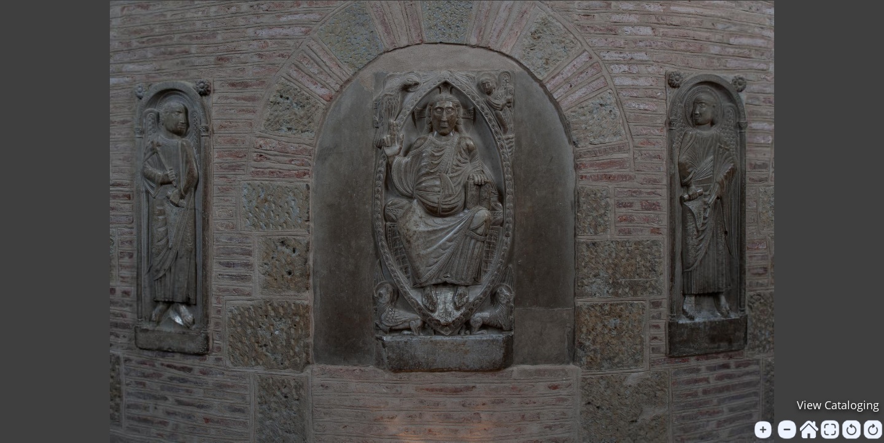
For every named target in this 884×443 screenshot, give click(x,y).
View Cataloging (838, 405)
